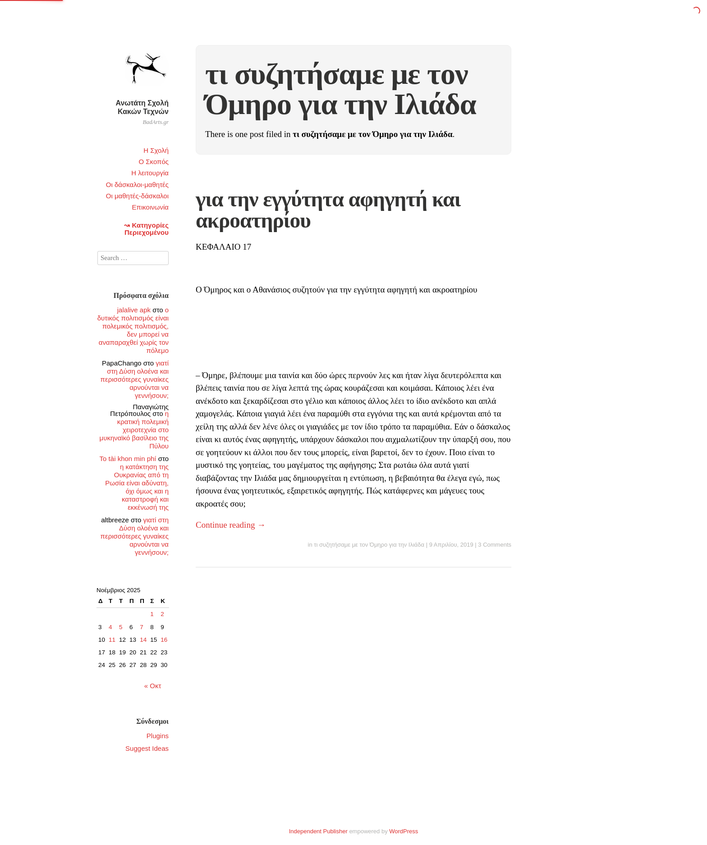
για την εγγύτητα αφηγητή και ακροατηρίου (328, 210)
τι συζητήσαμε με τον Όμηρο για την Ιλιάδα (369, 544)
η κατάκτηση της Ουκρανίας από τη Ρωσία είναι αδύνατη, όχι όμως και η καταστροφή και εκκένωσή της (137, 487)
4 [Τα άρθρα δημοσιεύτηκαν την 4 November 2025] (110, 627)
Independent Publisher (318, 831)
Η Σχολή (156, 150)
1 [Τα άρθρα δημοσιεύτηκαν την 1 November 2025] (152, 614)
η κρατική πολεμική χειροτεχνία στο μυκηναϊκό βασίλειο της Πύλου (134, 430)
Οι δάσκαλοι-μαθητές (137, 184)
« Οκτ (152, 686)
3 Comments (494, 544)
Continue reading (231, 525)
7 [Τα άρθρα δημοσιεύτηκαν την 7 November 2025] (141, 627)
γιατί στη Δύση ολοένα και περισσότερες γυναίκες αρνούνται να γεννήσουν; (135, 379)
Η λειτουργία (150, 173)
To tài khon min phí (128, 458)
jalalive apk (134, 310)
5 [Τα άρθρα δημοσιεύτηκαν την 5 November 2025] (121, 627)
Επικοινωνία (150, 207)
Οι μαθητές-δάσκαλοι (137, 196)
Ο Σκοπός (154, 161)
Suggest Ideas (147, 748)
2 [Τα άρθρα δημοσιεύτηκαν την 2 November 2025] (162, 614)
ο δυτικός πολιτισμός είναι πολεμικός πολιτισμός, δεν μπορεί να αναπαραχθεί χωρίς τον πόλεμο (133, 330)
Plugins (158, 736)
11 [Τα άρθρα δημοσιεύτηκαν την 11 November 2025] (112, 639)
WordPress (403, 831)
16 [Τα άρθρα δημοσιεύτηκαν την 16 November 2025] (164, 639)
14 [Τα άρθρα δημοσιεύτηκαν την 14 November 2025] (143, 639)
